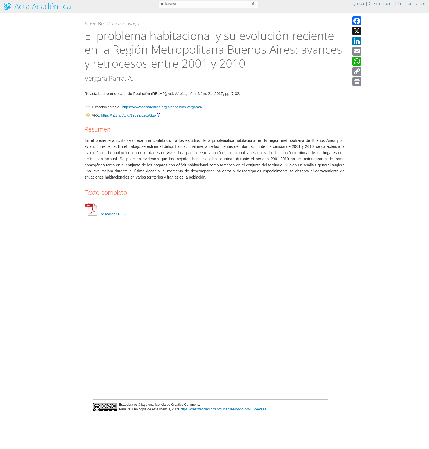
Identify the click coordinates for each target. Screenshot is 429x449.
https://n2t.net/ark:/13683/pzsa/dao (128, 115)
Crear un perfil (381, 3)
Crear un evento (411, 3)
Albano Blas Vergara (103, 24)
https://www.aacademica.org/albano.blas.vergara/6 (162, 107)
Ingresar (357, 3)
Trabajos (133, 24)
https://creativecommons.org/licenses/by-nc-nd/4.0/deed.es (223, 409)
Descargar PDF (105, 214)
